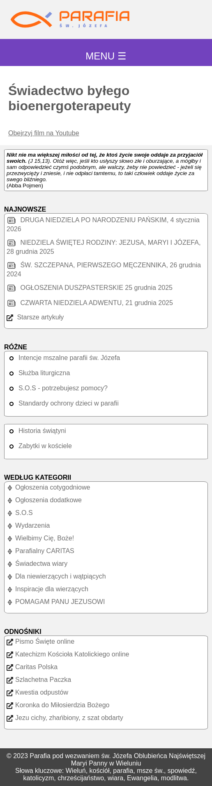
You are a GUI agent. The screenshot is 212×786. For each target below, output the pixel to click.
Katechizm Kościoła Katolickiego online (68, 654)
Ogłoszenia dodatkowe (44, 500)
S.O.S (20, 512)
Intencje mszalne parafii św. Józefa (63, 357)
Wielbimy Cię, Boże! (40, 538)
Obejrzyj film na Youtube (43, 133)
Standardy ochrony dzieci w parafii (63, 403)
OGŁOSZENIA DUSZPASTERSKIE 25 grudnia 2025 (90, 287)
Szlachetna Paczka (39, 679)
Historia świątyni (36, 430)
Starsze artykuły (35, 317)
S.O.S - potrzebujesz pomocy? (57, 388)
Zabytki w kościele (39, 445)
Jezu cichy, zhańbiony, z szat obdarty (65, 717)
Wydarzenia (28, 525)
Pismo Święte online (40, 641)
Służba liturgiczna (38, 372)
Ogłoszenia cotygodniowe (48, 487)
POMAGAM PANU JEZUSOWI (56, 601)
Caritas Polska (32, 666)
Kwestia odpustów (37, 692)
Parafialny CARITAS (40, 550)
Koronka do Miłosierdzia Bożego (58, 705)
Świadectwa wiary (37, 563)
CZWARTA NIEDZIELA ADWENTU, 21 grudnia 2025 (90, 302)
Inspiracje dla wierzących (47, 589)
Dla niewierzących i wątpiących (56, 576)
